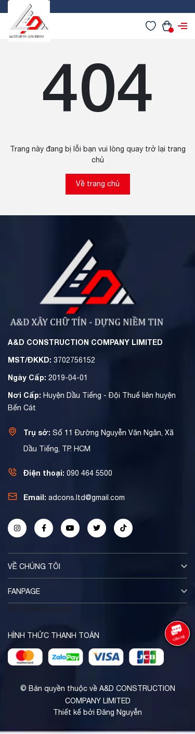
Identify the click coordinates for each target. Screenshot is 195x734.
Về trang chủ (98, 183)
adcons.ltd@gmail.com (86, 497)
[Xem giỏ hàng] (167, 25)
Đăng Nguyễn (119, 712)
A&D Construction (39, 608)
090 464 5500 (89, 473)
